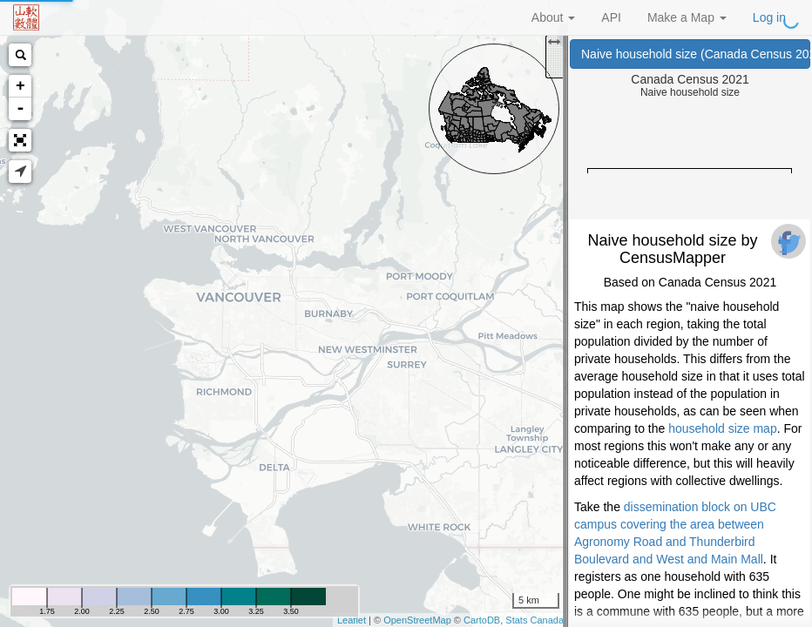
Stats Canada (534, 620)
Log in (769, 17)
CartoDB (482, 620)
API (611, 17)
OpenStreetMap (417, 620)
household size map (722, 428)
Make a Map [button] (687, 17)
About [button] (553, 17)
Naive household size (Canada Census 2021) (695, 54)
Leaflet (351, 620)
